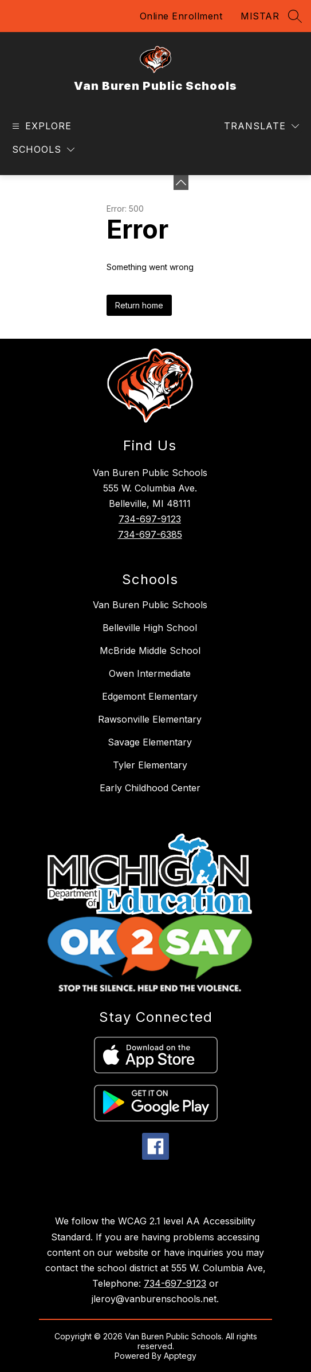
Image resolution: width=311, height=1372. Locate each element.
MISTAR (260, 16)
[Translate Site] (261, 126)
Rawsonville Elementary (150, 719)
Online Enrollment (181, 16)
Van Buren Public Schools (150, 604)
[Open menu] (40, 126)
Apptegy (180, 1356)
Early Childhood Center (150, 788)
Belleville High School (150, 627)
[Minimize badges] (181, 182)
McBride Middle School (150, 650)
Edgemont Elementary (150, 696)
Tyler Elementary (150, 765)
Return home (139, 305)
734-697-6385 (150, 534)
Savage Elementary (150, 742)
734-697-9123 (150, 519)
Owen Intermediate (150, 673)
